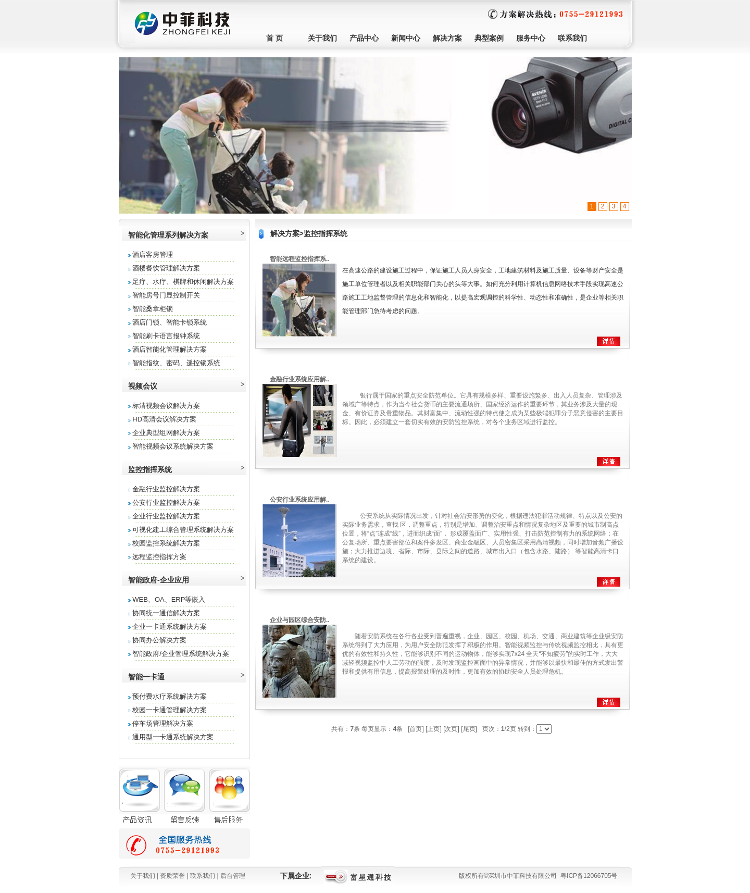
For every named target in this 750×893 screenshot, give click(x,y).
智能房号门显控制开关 (166, 295)
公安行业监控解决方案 (166, 502)
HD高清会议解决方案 (164, 419)
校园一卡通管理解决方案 (169, 710)
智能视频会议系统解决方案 (173, 446)
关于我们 (322, 38)
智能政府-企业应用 (158, 580)
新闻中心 (405, 38)
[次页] (451, 729)
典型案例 (489, 38)
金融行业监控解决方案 (166, 489)
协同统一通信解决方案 (166, 613)
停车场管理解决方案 (162, 723)
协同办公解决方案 (159, 640)
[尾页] (469, 729)
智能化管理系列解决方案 (168, 235)
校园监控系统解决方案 (166, 543)
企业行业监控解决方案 (166, 516)
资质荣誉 (172, 875)
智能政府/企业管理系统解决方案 (180, 654)
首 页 (274, 38)
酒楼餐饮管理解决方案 (166, 268)
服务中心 (530, 38)
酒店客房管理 (152, 254)
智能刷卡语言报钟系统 (166, 336)
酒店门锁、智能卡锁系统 (169, 322)
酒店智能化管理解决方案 (169, 349)
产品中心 (364, 38)
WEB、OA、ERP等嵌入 (168, 599)
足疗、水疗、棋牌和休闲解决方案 (183, 282)
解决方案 (447, 38)
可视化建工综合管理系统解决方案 (183, 530)
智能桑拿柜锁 (152, 309)
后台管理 (232, 875)
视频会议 (142, 386)
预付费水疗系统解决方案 (169, 696)
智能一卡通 (146, 677)
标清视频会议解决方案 (166, 406)
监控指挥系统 (150, 469)
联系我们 (572, 38)
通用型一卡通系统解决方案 (173, 737)
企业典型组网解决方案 (166, 433)
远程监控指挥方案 (159, 557)
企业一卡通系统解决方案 (169, 626)
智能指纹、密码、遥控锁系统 (176, 363)
